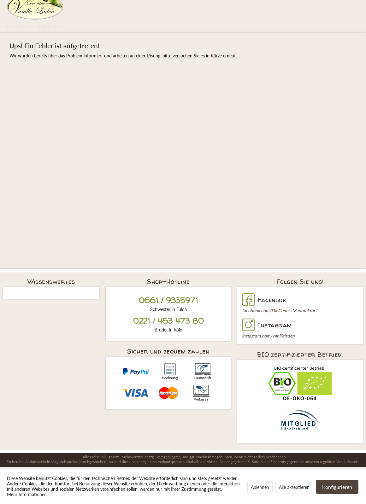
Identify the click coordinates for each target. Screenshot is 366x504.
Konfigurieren (337, 487)
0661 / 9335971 (168, 300)
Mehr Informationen (27, 494)
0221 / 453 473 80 (168, 321)
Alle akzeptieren (294, 487)
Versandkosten (168, 456)
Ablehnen (260, 487)
